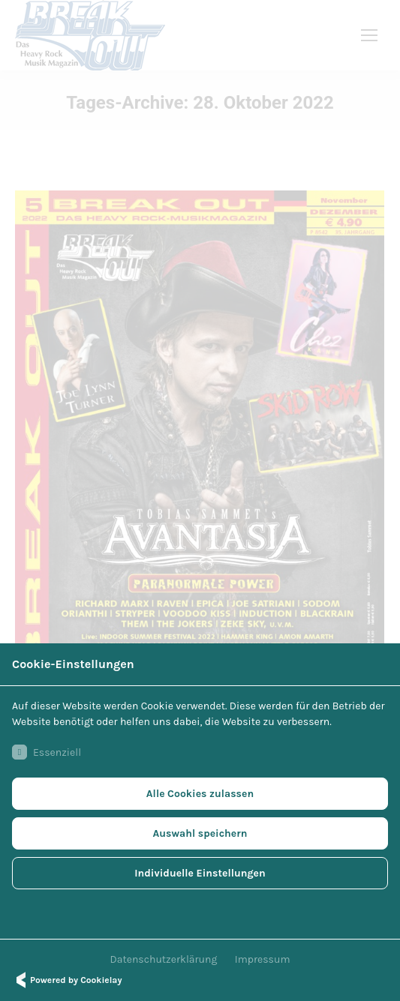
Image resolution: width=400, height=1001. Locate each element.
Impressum (262, 959)
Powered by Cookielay (67, 980)
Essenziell (46, 752)
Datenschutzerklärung (164, 959)
